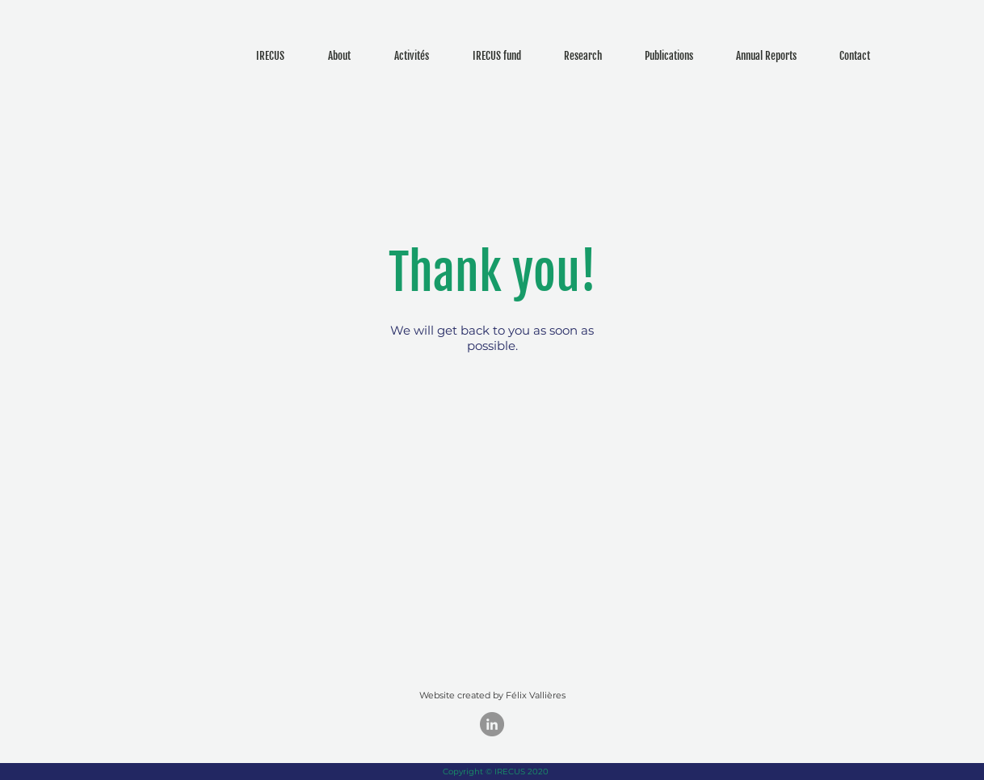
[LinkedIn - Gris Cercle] (492, 724)
